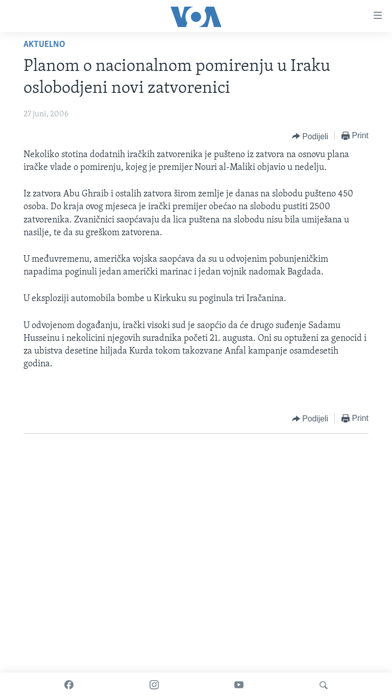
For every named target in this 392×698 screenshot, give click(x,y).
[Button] (310, 136)
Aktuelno (44, 44)
